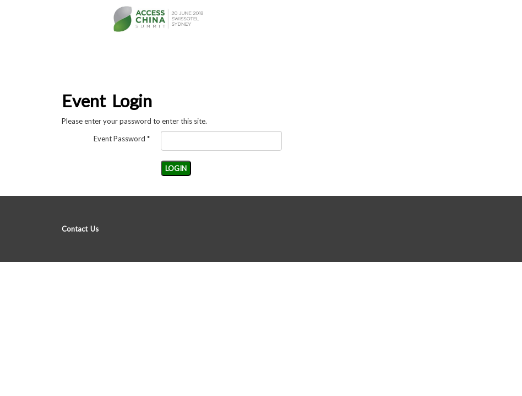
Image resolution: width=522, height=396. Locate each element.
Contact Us (80, 228)
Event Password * (122, 138)
